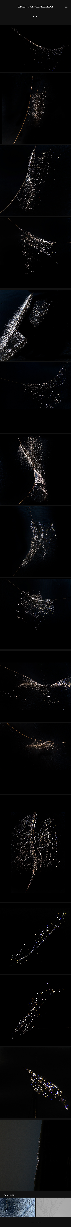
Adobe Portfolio (38, 1222)
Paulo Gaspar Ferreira (35, 6)
